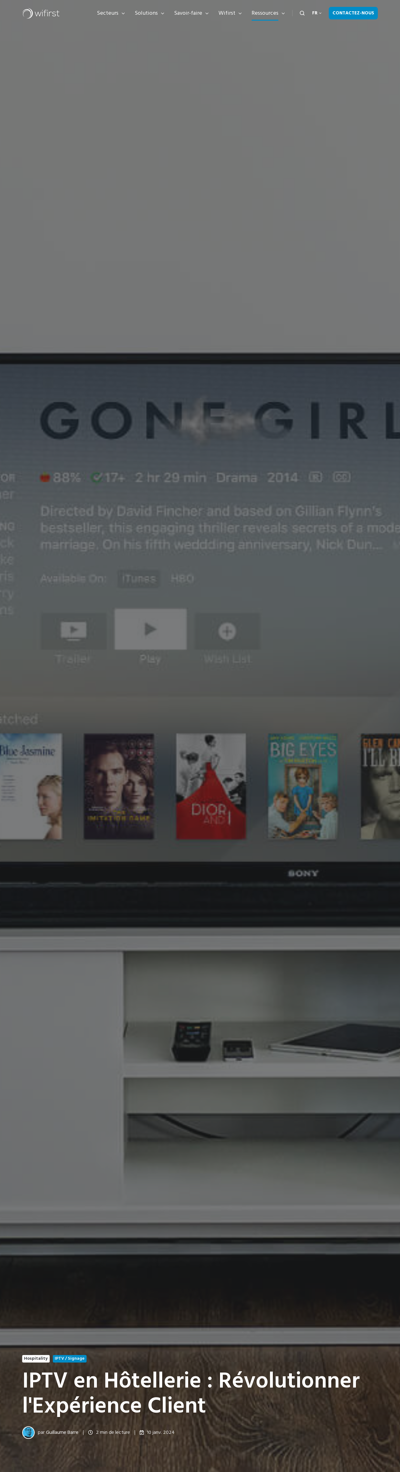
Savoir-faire (188, 13)
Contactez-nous (353, 13)
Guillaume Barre (62, 1432)
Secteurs (107, 13)
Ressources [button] (265, 13)
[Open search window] (302, 13)
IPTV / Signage (69, 1358)
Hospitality (36, 1358)
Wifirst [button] (226, 13)
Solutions (146, 13)
